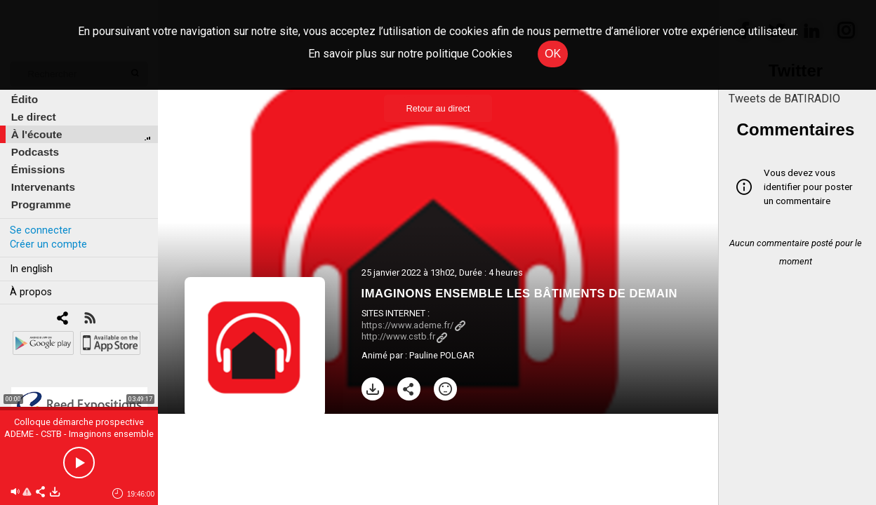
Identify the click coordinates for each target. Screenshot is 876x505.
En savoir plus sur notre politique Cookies (410, 53)
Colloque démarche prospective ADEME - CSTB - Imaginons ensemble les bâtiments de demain (79, 434)
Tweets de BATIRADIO (784, 98)
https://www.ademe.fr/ (413, 325)
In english (31, 269)
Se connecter (41, 230)
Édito (24, 99)
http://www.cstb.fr (404, 336)
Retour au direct (438, 108)
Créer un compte (48, 244)
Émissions (38, 169)
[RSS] (89, 319)
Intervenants (43, 187)
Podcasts (35, 152)
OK (553, 54)
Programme (41, 204)
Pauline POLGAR (441, 355)
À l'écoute (36, 134)
